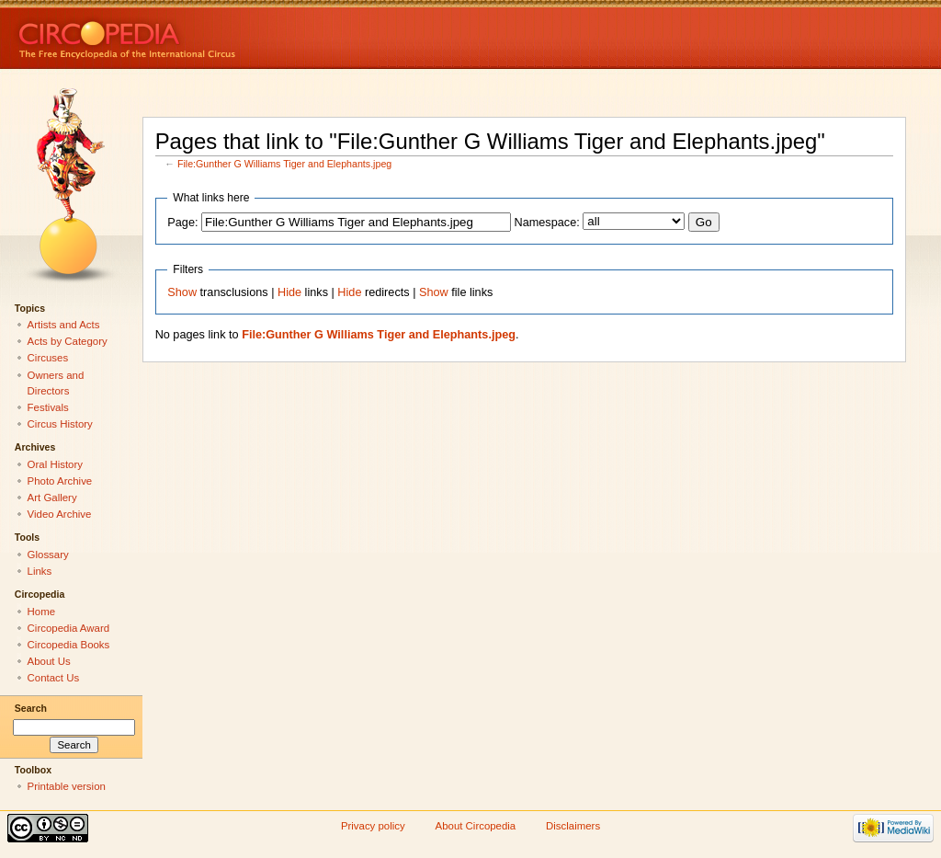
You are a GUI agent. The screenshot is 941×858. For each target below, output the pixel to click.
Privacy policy (373, 825)
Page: (182, 222)
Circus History (60, 423)
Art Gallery (52, 497)
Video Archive (60, 514)
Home (42, 611)
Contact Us (54, 677)
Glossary (48, 554)
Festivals (48, 407)
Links (40, 571)
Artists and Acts (64, 324)
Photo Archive (60, 480)
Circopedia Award (69, 628)
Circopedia (189, 34)
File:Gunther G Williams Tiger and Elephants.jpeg (284, 163)
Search (31, 708)
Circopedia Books (69, 644)
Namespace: (547, 222)
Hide (289, 292)
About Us (49, 661)
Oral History (55, 464)
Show (182, 292)
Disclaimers (573, 825)
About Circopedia (476, 825)
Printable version (67, 786)
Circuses (48, 357)
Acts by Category (68, 341)
